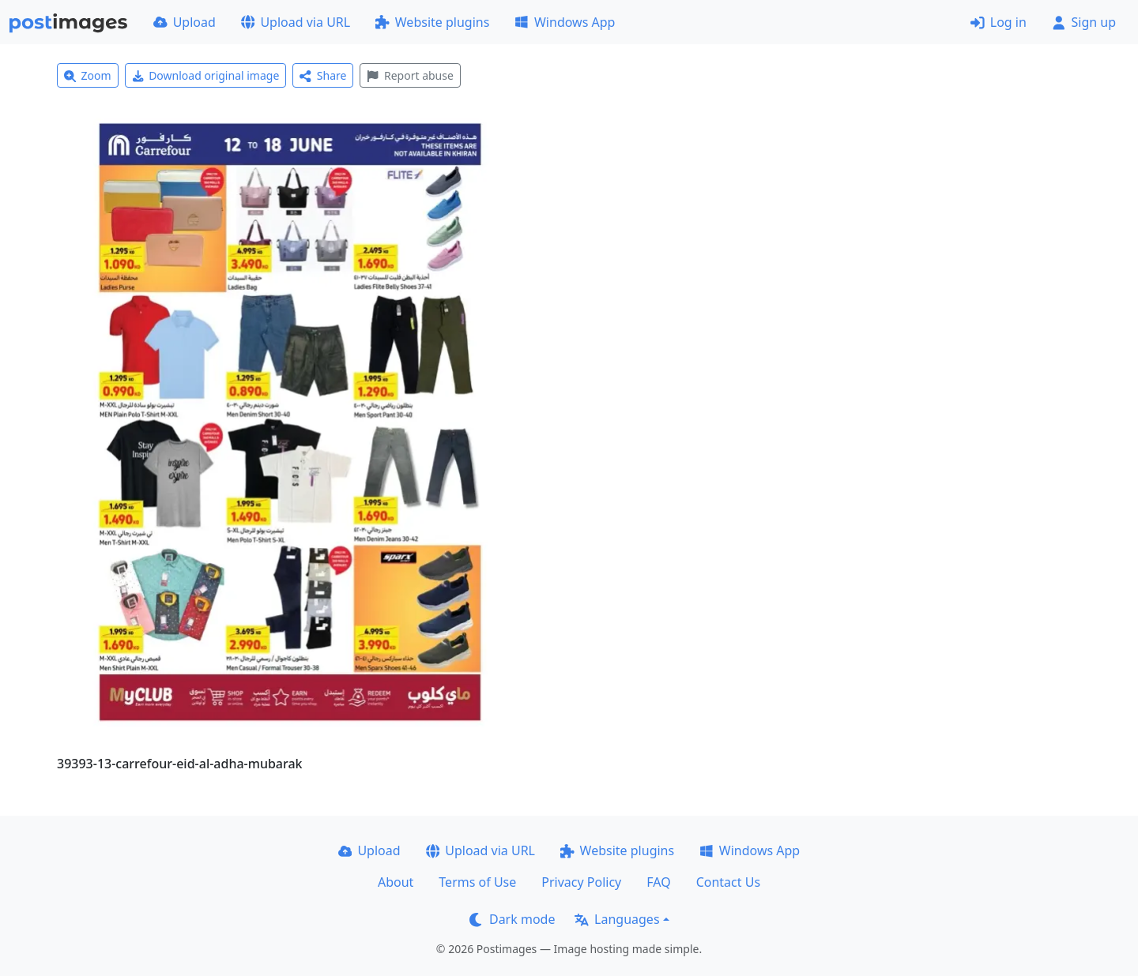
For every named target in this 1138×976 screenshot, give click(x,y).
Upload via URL (295, 22)
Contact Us (728, 882)
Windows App (564, 22)
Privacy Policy (581, 882)
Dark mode (512, 919)
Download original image (206, 75)
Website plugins (432, 22)
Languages (617, 919)
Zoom (87, 75)
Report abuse (410, 75)
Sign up (1084, 22)
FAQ (658, 882)
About (395, 882)
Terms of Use (477, 882)
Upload (184, 22)
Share (323, 75)
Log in (998, 22)
